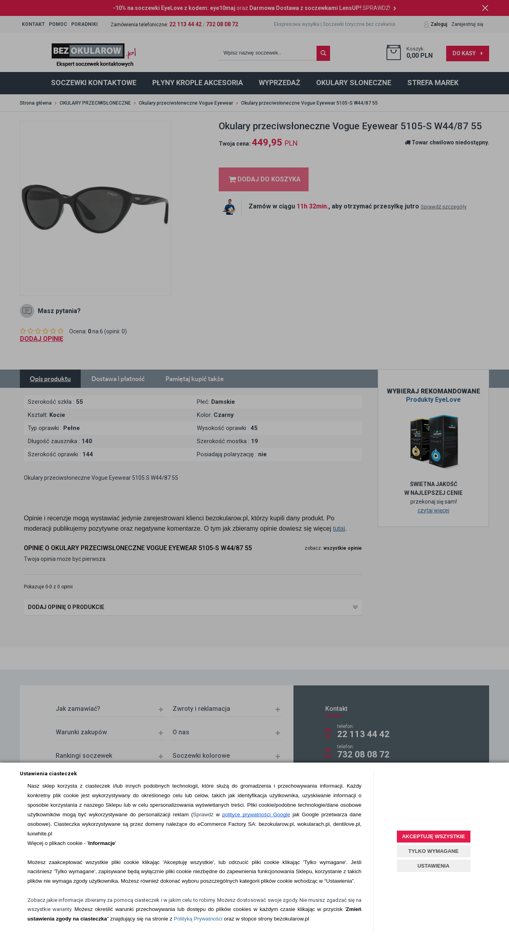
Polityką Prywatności (198, 919)
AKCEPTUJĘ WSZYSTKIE (433, 836)
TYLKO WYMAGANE (433, 851)
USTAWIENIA (434, 866)
